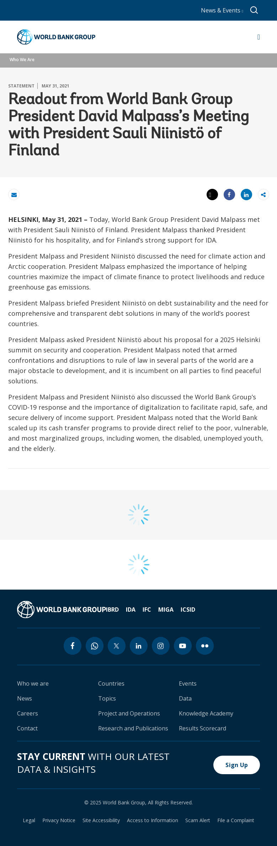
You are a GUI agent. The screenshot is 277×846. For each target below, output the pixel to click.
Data (185, 698)
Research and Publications (133, 728)
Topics (107, 698)
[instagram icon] (161, 646)
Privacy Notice (58, 820)
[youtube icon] (183, 646)
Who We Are (22, 60)
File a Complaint (235, 820)
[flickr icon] (205, 646)
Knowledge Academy (206, 713)
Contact (27, 728)
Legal (29, 820)
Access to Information (152, 820)
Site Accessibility (101, 820)
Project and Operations (129, 713)
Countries (111, 683)
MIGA (166, 609)
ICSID (188, 609)
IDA (130, 609)
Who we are (33, 683)
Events (188, 683)
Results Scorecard (202, 728)
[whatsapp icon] (94, 646)
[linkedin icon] (139, 646)
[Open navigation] (258, 37)
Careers (27, 713)
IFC (147, 609)
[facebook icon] (72, 646)
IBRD (112, 609)
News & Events (222, 10)
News (24, 698)
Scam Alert (197, 820)
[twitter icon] (117, 646)
